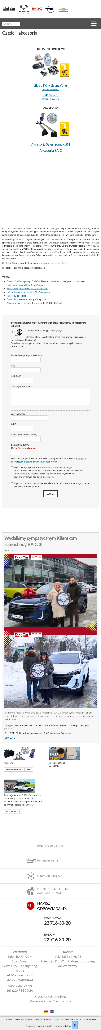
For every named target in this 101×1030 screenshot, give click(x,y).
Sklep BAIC (54, 766)
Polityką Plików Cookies (66, 1019)
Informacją (48, 476)
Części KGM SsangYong (18, 281)
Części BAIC (13, 299)
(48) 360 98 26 (70, 956)
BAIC (29, 769)
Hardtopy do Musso (16, 295)
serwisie (62, 263)
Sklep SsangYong (57, 762)
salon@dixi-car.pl (20, 986)
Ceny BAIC (9, 737)
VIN (13, 365)
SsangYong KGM (13, 769)
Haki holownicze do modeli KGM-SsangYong (28, 292)
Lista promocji (13, 811)
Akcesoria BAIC (14, 303)
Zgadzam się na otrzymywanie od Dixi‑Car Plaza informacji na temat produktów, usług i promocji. (50, 485)
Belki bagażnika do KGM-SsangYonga (25, 285)
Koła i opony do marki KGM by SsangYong (27, 288)
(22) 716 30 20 (22, 990)
